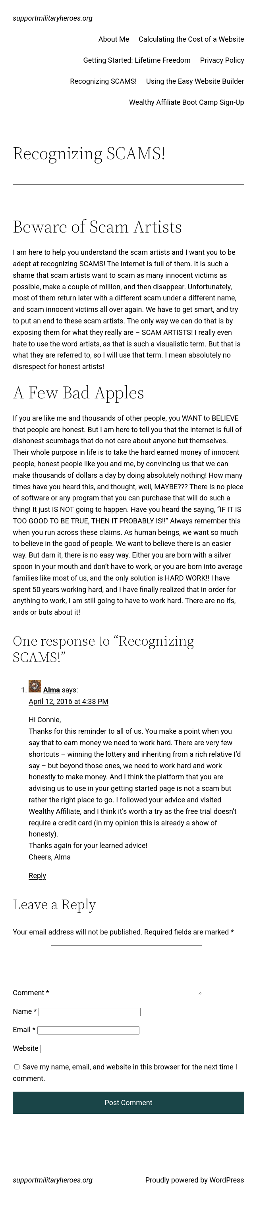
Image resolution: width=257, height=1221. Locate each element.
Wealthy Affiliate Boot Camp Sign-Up (186, 102)
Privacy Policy (222, 60)
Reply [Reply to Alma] (37, 875)
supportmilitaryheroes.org (53, 18)
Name (25, 1021)
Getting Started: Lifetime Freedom (136, 60)
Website (25, 1058)
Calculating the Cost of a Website (191, 39)
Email (24, 1039)
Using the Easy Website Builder (195, 81)
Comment (31, 1002)
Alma (51, 690)
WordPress (226, 1189)
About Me (114, 39)
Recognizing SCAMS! (103, 81)
